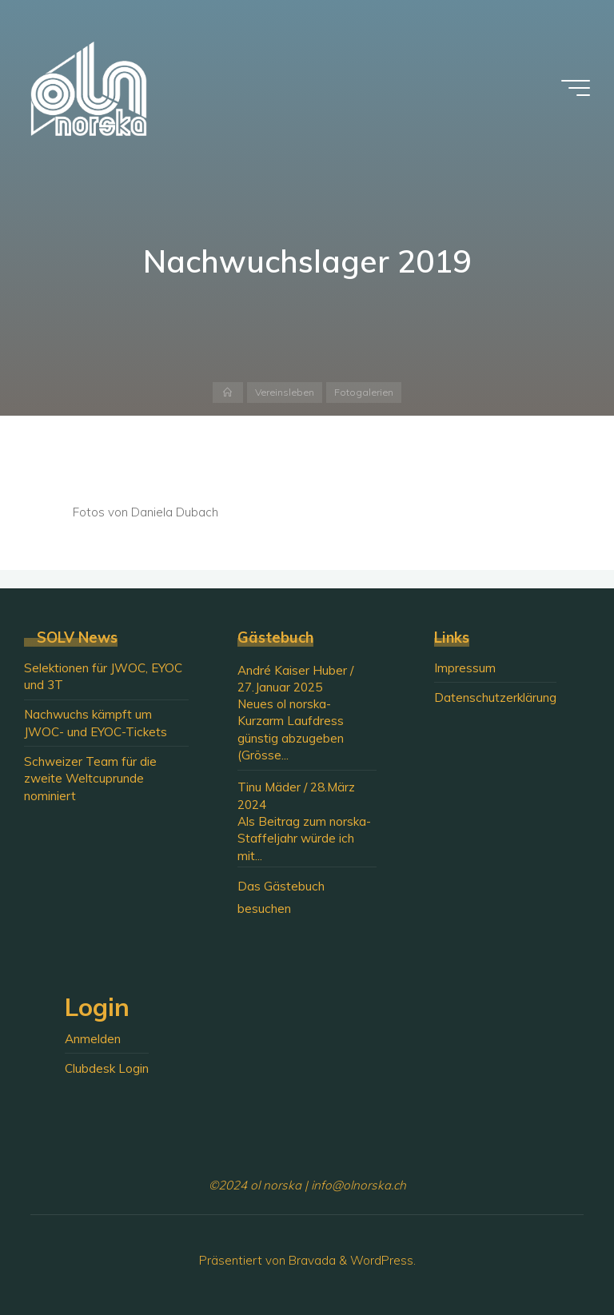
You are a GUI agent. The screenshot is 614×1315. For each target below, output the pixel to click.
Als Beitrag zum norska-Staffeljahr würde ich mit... (304, 838)
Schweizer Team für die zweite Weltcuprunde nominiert (90, 778)
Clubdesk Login (107, 1068)
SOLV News (77, 637)
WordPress (381, 1260)
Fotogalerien (363, 392)
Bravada (310, 1260)
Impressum (465, 667)
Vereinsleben (284, 392)
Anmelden (93, 1038)
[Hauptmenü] (575, 88)
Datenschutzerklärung (495, 697)
